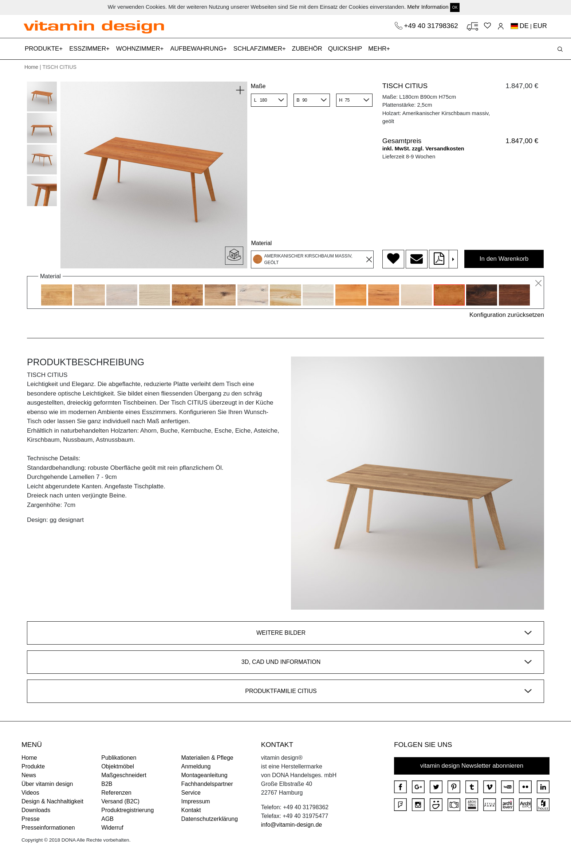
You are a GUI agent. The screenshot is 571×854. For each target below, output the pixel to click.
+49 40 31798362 (432, 25)
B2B (106, 784)
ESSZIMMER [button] (88, 48)
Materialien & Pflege (207, 758)
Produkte (33, 766)
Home (31, 67)
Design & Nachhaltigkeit (52, 801)
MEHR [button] (378, 48)
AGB (107, 819)
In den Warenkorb (504, 258)
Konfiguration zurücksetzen (506, 314)
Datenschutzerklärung (209, 819)
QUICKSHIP (346, 48)
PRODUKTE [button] (43, 48)
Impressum (195, 801)
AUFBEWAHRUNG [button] (197, 48)
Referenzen (116, 793)
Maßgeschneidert (123, 775)
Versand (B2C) (120, 801)
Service (191, 793)
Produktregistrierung (127, 810)
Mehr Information (427, 7)
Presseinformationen (48, 828)
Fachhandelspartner (207, 784)
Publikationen (118, 758)
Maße (258, 86)
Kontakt (191, 810)
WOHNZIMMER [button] (139, 48)
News (28, 775)
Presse (30, 819)
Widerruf (112, 828)
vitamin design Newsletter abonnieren (472, 765)
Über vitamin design (47, 784)
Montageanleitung (204, 775)
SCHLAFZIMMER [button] (258, 48)
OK (454, 7)
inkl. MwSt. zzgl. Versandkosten (423, 148)
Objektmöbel (117, 766)
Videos (30, 793)
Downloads (35, 810)
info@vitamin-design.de (291, 825)
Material (261, 243)
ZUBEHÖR (307, 48)
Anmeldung (196, 766)
